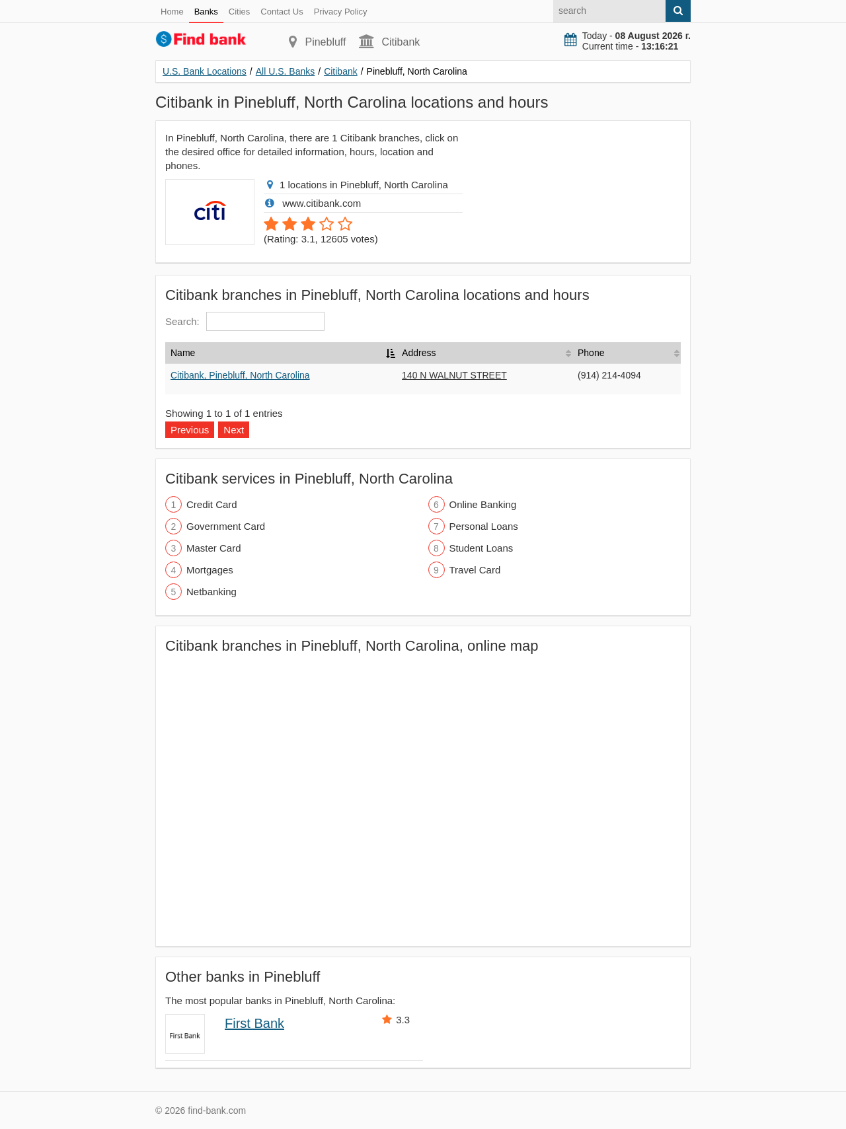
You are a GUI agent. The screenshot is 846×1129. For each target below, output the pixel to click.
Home (172, 12)
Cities (239, 12)
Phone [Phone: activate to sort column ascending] (591, 352)
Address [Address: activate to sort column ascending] (419, 352)
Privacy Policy (340, 12)
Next (233, 429)
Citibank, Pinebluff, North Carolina (240, 375)
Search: (245, 321)
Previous (190, 429)
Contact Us (281, 12)
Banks (206, 12)
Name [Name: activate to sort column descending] (183, 352)
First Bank (254, 1023)
